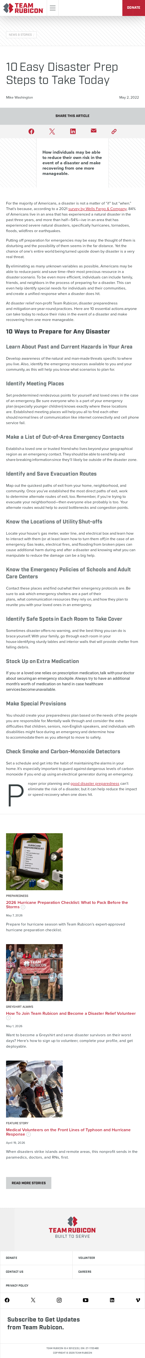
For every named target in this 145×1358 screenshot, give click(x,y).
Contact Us (14, 1272)
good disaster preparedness (94, 783)
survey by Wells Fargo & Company (97, 209)
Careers (84, 1272)
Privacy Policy (17, 1286)
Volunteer (86, 1258)
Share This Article (73, 116)
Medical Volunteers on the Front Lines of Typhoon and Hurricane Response (68, 1132)
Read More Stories (29, 1183)
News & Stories (20, 35)
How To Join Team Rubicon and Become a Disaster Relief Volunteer (71, 1015)
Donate (133, 8)
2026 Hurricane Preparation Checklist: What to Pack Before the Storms (67, 904)
